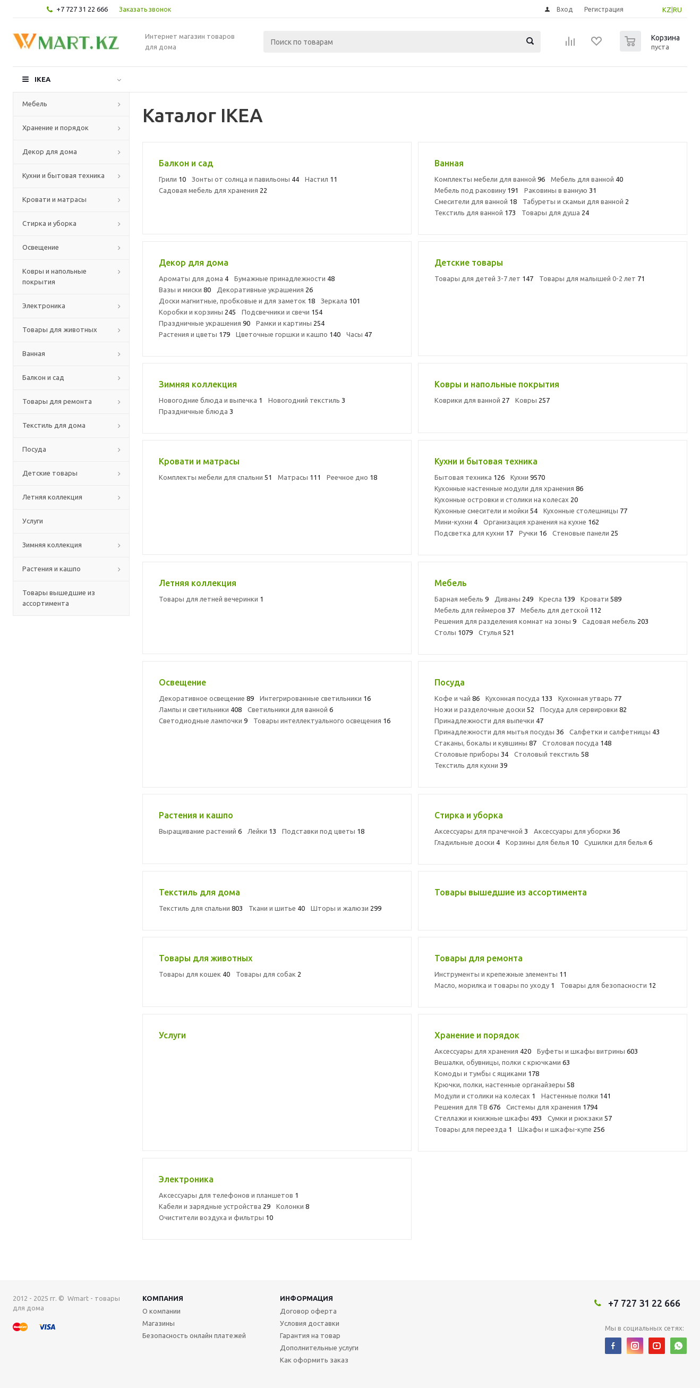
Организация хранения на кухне (541, 522)
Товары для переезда (473, 1129)
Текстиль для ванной (475, 212)
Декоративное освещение (206, 698)
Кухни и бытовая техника (63, 175)
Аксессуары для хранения (482, 1051)
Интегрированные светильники (315, 698)
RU (677, 9)
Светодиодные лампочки (203, 720)
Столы (453, 632)
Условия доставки (309, 1323)
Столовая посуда (576, 743)
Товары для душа (555, 212)
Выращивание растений (200, 831)
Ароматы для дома (193, 278)
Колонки (292, 1206)
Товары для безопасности (608, 985)
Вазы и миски (185, 289)
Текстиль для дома (54, 425)
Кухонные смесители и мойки (485, 510)
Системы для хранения (551, 1107)
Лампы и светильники (200, 709)
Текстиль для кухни (470, 765)
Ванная (33, 353)
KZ (666, 9)
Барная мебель (461, 599)
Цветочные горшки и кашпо (288, 334)
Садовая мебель (615, 621)
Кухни (527, 477)
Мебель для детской (560, 610)
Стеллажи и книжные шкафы (488, 1118)
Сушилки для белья (618, 842)
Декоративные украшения (265, 289)
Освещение (40, 247)
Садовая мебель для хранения (213, 190)
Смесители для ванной (475, 201)
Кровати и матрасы (54, 199)
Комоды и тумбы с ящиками (486, 1073)
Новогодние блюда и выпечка (210, 400)
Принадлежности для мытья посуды (499, 731)
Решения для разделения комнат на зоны (505, 621)
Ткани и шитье (277, 908)
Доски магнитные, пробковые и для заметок (237, 300)
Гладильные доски (467, 842)
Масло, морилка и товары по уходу (494, 985)
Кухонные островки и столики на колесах (506, 499)
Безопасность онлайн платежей (194, 1335)
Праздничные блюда (196, 411)
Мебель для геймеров (474, 610)
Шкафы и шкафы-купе (561, 1129)
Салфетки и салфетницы (614, 731)
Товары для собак (268, 974)
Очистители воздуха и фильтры (216, 1217)
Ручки (533, 533)
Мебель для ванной (587, 179)
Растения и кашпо (51, 568)
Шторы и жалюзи (346, 908)
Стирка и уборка (49, 223)
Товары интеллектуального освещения (321, 720)
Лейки (261, 831)
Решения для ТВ (467, 1107)
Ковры (532, 400)
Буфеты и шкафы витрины (587, 1051)
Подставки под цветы (323, 831)
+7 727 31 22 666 (82, 9)
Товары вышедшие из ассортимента (58, 598)
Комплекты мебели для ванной (489, 179)
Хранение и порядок (55, 127)
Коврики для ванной (471, 400)
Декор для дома (49, 151)
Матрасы (299, 477)
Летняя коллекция (52, 497)
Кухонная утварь (589, 698)
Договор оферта (308, 1311)
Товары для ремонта (57, 401)
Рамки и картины (290, 323)
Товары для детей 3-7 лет (483, 278)
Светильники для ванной (290, 709)
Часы (359, 334)
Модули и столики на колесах (484, 1095)
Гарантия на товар (310, 1335)
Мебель (34, 103)
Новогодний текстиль (306, 400)
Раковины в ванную (560, 190)
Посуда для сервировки (583, 709)
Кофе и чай (457, 698)
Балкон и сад (43, 377)
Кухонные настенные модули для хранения (508, 488)
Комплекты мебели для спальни (215, 477)
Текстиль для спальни (201, 908)
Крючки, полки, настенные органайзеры (504, 1084)
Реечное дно (352, 477)
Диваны (513, 599)
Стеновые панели (585, 533)
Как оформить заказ (314, 1360)
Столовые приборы (471, 754)
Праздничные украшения (204, 323)
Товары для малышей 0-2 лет (592, 278)
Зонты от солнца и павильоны (245, 179)
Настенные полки (576, 1095)
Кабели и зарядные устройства (214, 1206)
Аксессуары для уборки (577, 831)
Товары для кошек (194, 974)
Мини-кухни (455, 522)
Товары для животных (59, 329)
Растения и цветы (194, 334)
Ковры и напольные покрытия (54, 276)
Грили (172, 179)
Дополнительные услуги (319, 1347)
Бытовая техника (469, 477)
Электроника (43, 305)
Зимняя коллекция (52, 544)
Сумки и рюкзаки (580, 1118)
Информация (306, 1298)
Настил (321, 179)
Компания (162, 1298)
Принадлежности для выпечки (488, 720)
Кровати (601, 599)
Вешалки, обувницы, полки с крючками (502, 1062)
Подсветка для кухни (473, 533)
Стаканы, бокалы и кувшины (485, 743)
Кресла (557, 599)
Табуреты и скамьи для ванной (576, 201)
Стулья (496, 632)
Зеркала (340, 300)
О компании (161, 1311)
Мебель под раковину (476, 190)
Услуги (32, 520)
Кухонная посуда (518, 698)
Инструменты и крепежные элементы (500, 974)
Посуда (34, 449)
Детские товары (50, 473)
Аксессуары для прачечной (481, 831)
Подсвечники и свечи (282, 312)
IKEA (42, 79)
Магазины (158, 1323)
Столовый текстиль (551, 754)
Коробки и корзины (197, 312)
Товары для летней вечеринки (211, 599)
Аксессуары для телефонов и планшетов (228, 1195)
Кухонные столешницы (585, 510)
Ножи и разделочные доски (484, 709)
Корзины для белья (542, 842)
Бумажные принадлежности (284, 278)
